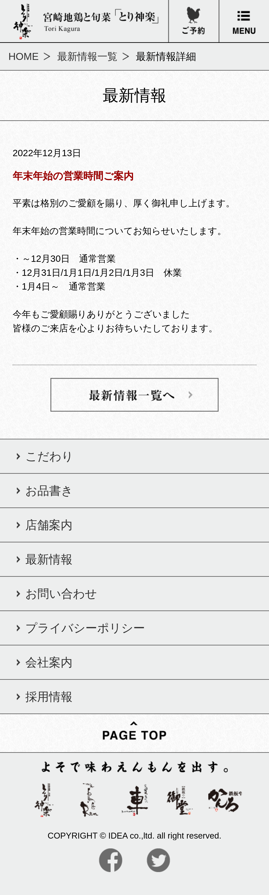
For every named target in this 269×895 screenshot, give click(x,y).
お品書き (49, 490)
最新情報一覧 (87, 56)
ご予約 (193, 6)
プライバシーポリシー (85, 628)
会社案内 (48, 662)
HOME (24, 56)
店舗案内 (48, 524)
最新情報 (48, 559)
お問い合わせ (61, 593)
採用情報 (48, 696)
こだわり (49, 456)
